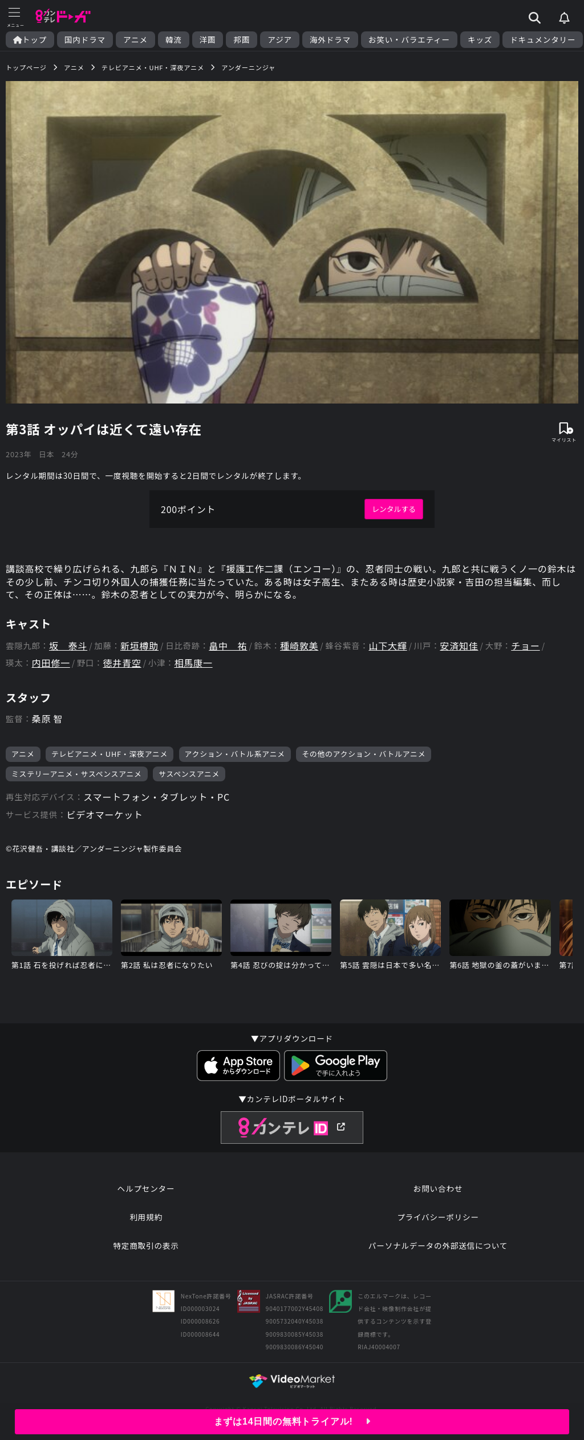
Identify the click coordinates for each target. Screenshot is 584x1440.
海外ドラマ (330, 39)
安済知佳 (459, 645)
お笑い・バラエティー (409, 39)
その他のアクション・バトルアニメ (363, 753)
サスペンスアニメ (189, 773)
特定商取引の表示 (146, 1245)
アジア (279, 39)
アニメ (135, 39)
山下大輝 (387, 645)
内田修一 (51, 662)
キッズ (480, 39)
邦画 (241, 39)
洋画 (208, 39)
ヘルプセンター (146, 1188)
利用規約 (146, 1217)
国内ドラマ (85, 39)
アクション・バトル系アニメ (235, 753)
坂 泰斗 (68, 645)
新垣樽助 (139, 645)
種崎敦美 (299, 645)
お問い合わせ (438, 1188)
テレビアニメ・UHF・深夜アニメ (109, 753)
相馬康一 (193, 662)
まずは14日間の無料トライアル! (292, 1421)
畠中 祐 (228, 645)
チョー (525, 645)
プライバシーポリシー (438, 1217)
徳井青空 (122, 662)
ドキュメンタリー (542, 39)
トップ (30, 39)
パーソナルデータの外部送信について (438, 1245)
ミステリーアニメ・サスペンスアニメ (76, 773)
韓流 (173, 39)
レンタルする (394, 508)
